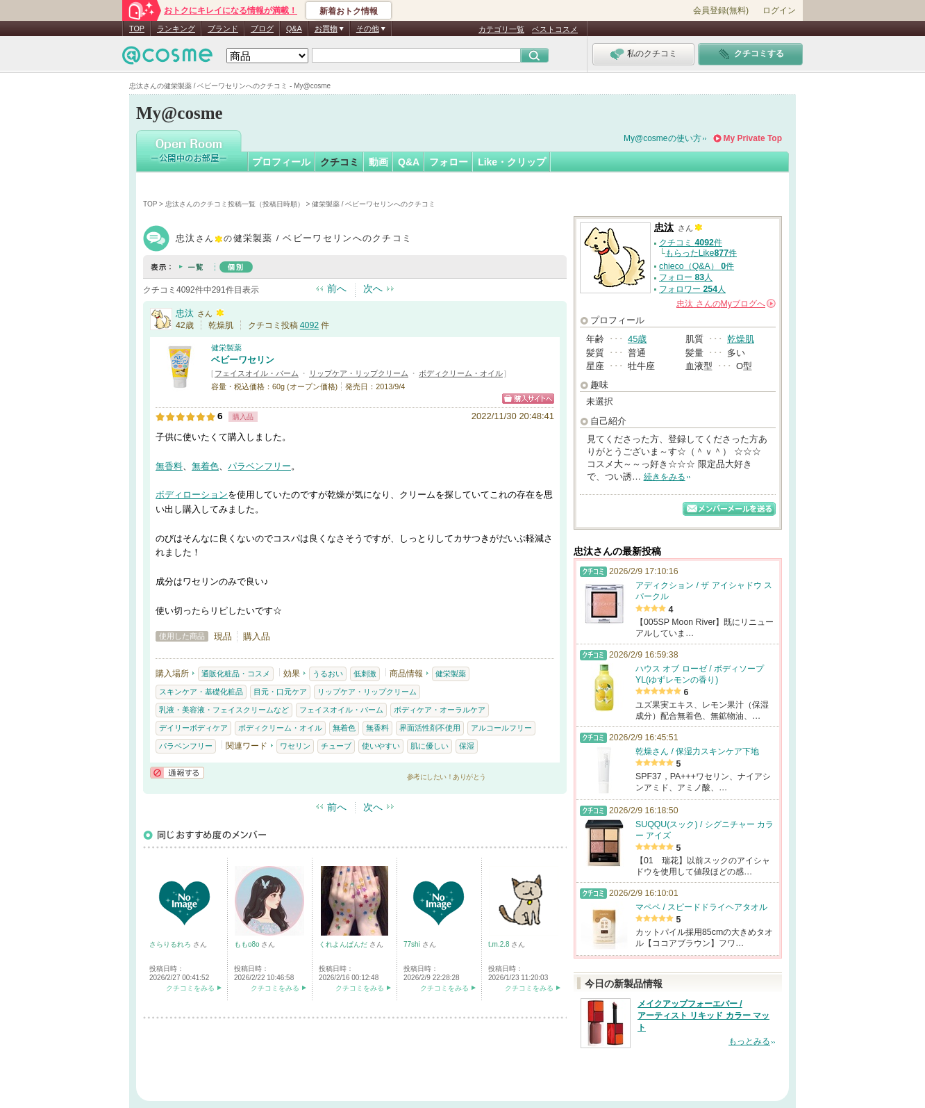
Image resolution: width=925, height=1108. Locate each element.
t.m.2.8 (499, 944)
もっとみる (749, 1041)
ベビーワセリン (242, 360)
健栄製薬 (226, 347)
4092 (309, 325)
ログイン (779, 10)
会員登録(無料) (721, 10)
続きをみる (664, 477)
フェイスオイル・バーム (257, 373)
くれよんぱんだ (344, 944)
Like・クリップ (512, 162)
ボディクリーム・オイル (461, 373)
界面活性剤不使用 (429, 728)
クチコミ (339, 162)
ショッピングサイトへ (528, 398)
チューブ (336, 746)
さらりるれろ (171, 944)
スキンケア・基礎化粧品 (201, 691)
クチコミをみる (190, 988)
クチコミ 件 (690, 242)
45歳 (637, 339)
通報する (177, 773)
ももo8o (247, 944)
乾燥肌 (740, 339)
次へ (373, 288)
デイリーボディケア (193, 728)
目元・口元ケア (280, 691)
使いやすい (381, 746)
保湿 (466, 746)
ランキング (176, 28)
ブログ (262, 28)
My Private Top (753, 138)
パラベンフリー (259, 466)
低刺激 (364, 673)
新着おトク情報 (348, 11)
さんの (726, 304)
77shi (412, 944)
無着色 (205, 466)
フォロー (448, 162)
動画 (378, 162)
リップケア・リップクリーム (358, 373)
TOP (136, 28)
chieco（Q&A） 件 (696, 266)
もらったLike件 (701, 253)
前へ (337, 288)
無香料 (169, 466)
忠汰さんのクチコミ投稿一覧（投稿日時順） (234, 204)
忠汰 (185, 313)
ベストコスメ (555, 29)
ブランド (223, 28)
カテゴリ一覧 (501, 29)
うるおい (327, 673)
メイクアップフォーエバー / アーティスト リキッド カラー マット (703, 1015)
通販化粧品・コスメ (235, 673)
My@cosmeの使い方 (662, 138)
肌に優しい (429, 746)
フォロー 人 (685, 277)
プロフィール (281, 162)
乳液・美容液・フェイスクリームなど (224, 710)
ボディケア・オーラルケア (439, 710)
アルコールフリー (501, 728)
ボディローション (192, 494)
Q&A (294, 28)
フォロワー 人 (692, 289)
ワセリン (295, 746)
